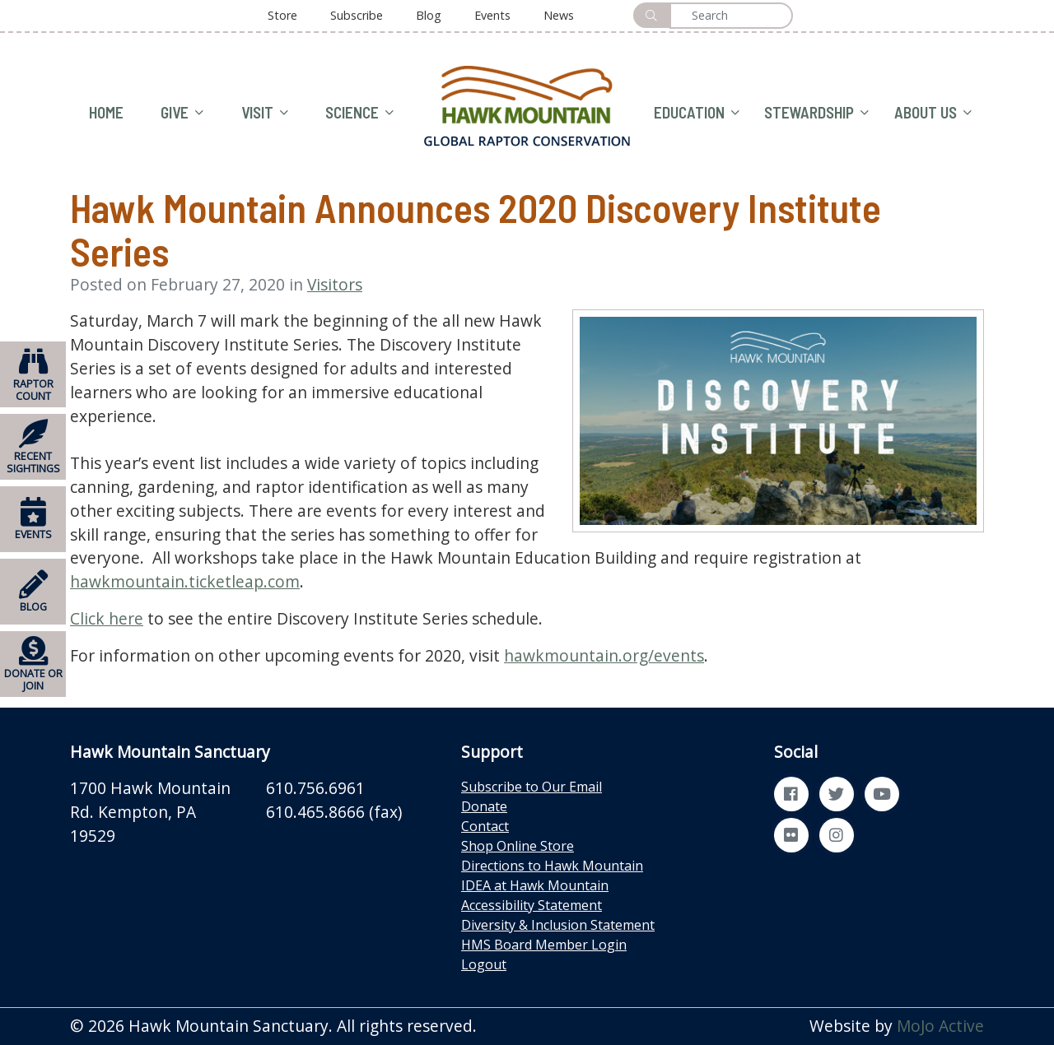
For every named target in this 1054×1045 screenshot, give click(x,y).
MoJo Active (940, 1026)
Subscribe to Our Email (531, 787)
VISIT (264, 113)
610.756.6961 (315, 788)
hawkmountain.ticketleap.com (185, 581)
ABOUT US (933, 113)
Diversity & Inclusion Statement (558, 925)
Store (282, 15)
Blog (428, 15)
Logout (483, 964)
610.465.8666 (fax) (334, 812)
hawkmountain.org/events (604, 655)
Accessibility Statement (531, 905)
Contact (485, 826)
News (558, 15)
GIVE (182, 113)
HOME (106, 112)
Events (492, 15)
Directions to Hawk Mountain (552, 866)
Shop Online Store (517, 846)
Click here (106, 618)
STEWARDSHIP (816, 113)
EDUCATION (696, 113)
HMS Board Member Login (544, 945)
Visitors (334, 284)
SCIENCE (359, 113)
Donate (484, 806)
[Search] (731, 15)
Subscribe (356, 15)
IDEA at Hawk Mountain (535, 885)
